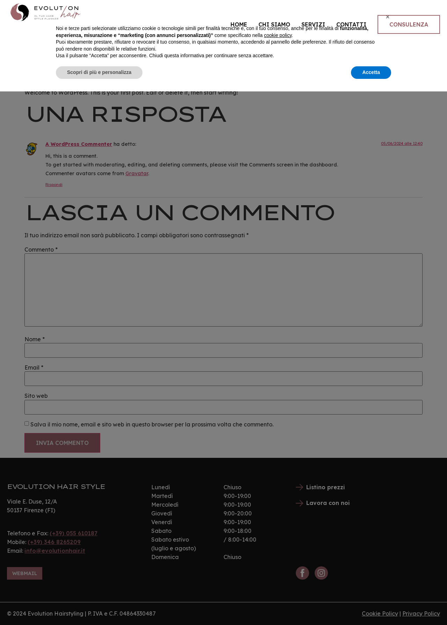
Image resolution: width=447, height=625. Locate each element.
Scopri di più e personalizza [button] (99, 606)
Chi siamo (274, 24)
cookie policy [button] (278, 569)
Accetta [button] (371, 606)
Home (238, 24)
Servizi (313, 24)
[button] (387, 550)
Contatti (351, 24)
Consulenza (408, 24)
